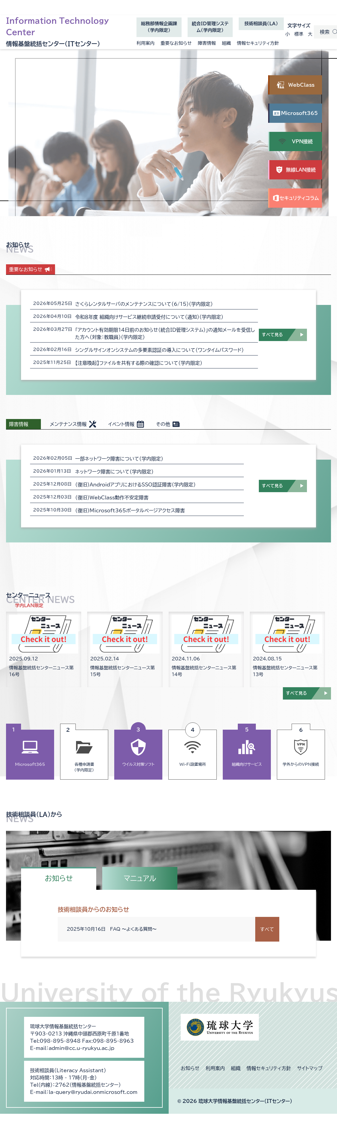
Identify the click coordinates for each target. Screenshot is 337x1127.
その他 (163, 424)
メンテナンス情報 (68, 424)
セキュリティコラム (299, 198)
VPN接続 (302, 141)
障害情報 (207, 43)
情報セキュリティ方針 (258, 43)
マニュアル (140, 878)
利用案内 (145, 43)
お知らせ (59, 878)
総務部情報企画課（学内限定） (159, 29)
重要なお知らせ (176, 43)
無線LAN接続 (301, 169)
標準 (298, 34)
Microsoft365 (301, 117)
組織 (226, 43)
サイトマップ (310, 1068)
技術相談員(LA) (261, 23)
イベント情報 (121, 424)
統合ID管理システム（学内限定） (210, 29)
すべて (267, 929)
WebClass (301, 84)
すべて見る (272, 335)
